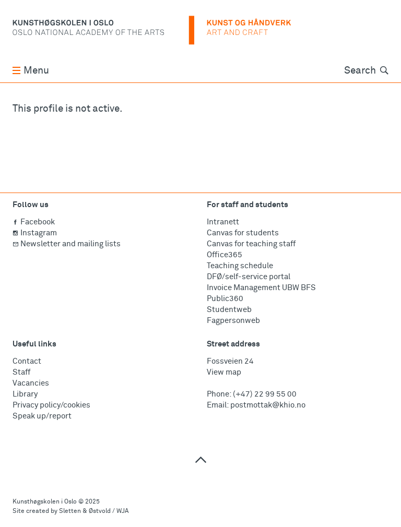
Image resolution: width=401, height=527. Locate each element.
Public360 (225, 299)
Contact (27, 361)
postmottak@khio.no (267, 405)
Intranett (223, 222)
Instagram (35, 233)
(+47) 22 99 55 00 (265, 394)
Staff (21, 372)
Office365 (224, 255)
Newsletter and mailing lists (67, 244)
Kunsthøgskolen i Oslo (45, 502)
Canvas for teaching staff (251, 244)
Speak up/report (42, 416)
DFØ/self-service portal (248, 277)
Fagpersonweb (233, 321)
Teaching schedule (240, 266)
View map (224, 372)
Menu (31, 70)
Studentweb (229, 310)
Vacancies (31, 383)
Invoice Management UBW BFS (261, 288)
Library (25, 394)
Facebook (34, 222)
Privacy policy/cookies (51, 405)
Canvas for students (243, 233)
